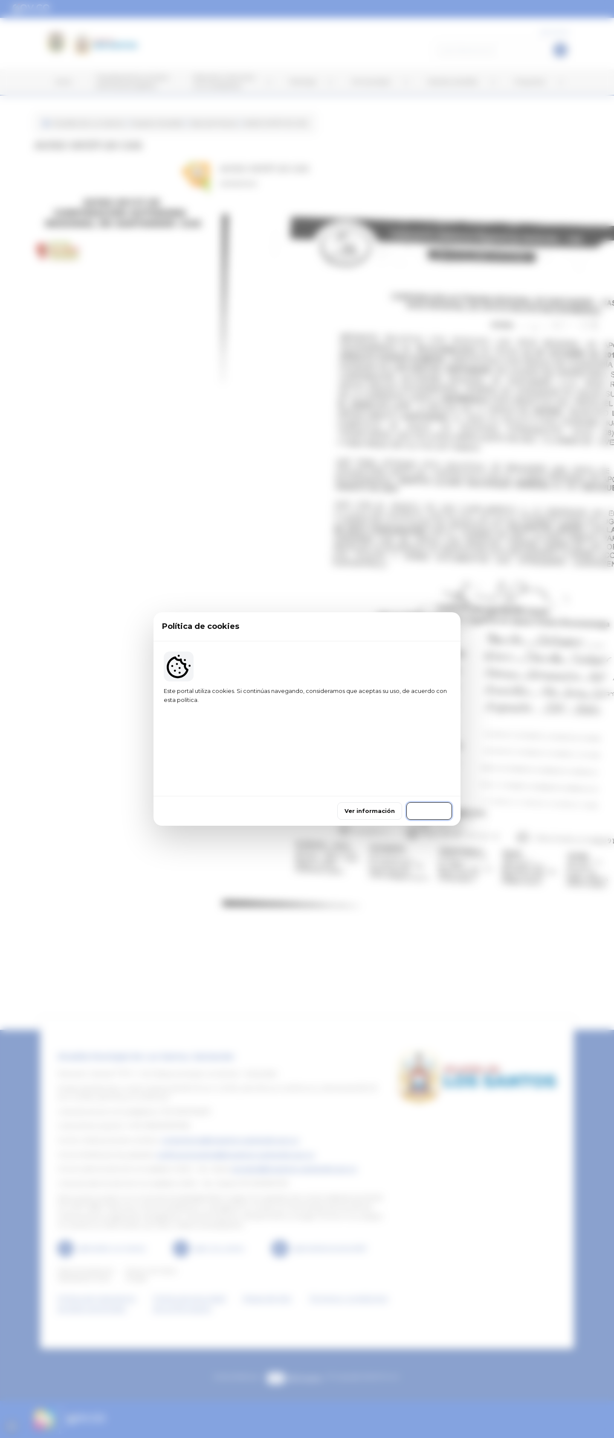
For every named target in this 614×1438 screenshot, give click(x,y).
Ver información (370, 775)
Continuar (429, 775)
